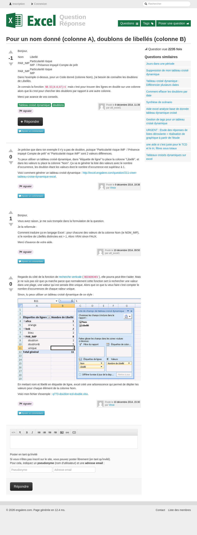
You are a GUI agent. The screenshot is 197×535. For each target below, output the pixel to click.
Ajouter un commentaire (31, 131)
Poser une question (174, 23)
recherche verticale (70, 276)
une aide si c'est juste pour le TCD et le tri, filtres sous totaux (166, 146)
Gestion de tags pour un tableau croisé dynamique (165, 121)
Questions (129, 23)
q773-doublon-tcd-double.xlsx (70, 394)
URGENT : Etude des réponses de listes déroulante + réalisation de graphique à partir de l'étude (167, 134)
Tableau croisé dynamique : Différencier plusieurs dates (162, 82)
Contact (160, 510)
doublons (58, 105)
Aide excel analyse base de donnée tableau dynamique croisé (167, 110)
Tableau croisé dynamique (34, 105)
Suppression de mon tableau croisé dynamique (167, 72)
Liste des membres (179, 510)
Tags (148, 23)
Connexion (39, 3)
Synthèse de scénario (159, 102)
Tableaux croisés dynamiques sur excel (166, 157)
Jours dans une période (160, 63)
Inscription (17, 3)
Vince (113, 187)
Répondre (30, 122)
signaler (25, 110)
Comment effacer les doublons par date (166, 93)
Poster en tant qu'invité (23, 454)
